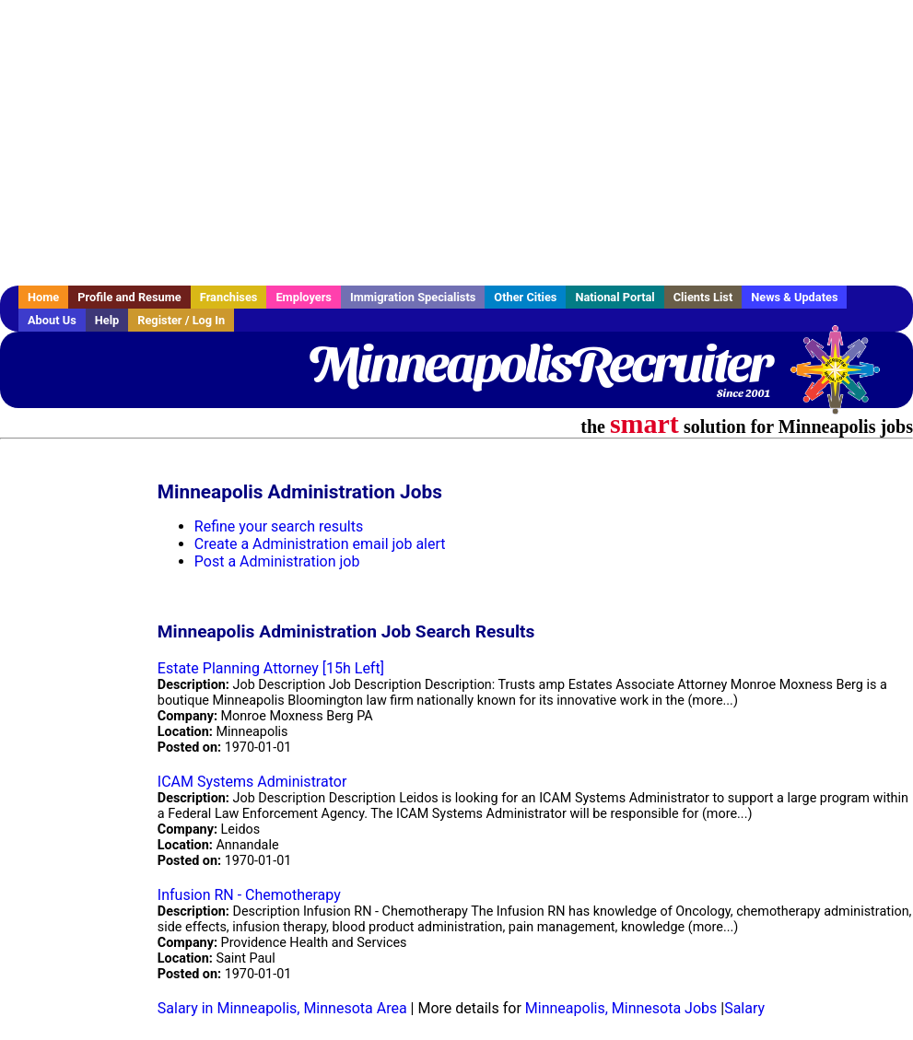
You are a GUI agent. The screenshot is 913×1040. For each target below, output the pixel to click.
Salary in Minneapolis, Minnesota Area (282, 1008)
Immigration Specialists (412, 297)
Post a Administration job (277, 561)
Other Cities (525, 297)
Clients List (703, 297)
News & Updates (794, 297)
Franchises (229, 297)
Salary (744, 1008)
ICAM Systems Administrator (252, 781)
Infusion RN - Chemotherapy (249, 895)
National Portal (614, 297)
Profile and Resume (129, 297)
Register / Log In (181, 320)
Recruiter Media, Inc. (844, 378)
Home (43, 297)
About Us (52, 320)
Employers (303, 297)
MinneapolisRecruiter (539, 364)
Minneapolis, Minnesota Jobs (621, 1008)
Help (107, 320)
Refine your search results (278, 526)
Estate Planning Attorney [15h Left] (271, 668)
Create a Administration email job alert (320, 544)
